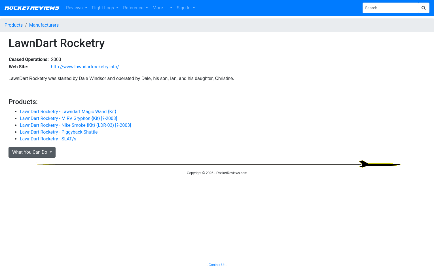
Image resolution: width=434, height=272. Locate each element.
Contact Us (217, 265)
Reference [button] (134, 7)
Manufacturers (44, 25)
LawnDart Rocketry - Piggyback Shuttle (59, 132)
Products (14, 25)
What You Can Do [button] (30, 152)
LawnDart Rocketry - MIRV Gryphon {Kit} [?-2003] (68, 118)
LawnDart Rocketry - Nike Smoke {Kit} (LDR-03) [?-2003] (75, 125)
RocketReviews (32, 8)
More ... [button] (161, 7)
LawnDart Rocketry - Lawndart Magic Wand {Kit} (68, 111)
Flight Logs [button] (103, 7)
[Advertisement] (217, 220)
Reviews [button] (75, 7)
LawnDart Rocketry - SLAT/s (48, 139)
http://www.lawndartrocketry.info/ (85, 66)
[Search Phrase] (390, 8)
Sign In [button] (184, 7)
